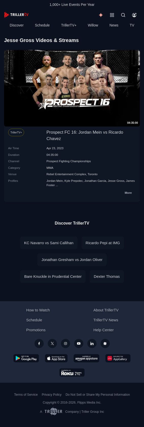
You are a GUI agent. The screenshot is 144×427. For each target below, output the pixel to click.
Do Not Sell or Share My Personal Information (98, 394)
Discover (16, 25)
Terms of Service (26, 394)
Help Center (103, 330)
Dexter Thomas (107, 276)
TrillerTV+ (69, 25)
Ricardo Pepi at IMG (103, 243)
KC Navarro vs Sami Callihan (48, 243)
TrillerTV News (105, 320)
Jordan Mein (54, 180)
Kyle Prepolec (74, 180)
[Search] (123, 15)
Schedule (42, 25)
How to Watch (38, 310)
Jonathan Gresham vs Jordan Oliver (71, 259)
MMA (49, 167)
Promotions (35, 330)
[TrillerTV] (16, 15)
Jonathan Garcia (95, 180)
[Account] (134, 15)
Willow (93, 25)
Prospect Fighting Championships (68, 161)
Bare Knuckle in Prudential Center (53, 276)
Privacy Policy (51, 394)
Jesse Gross (116, 180)
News (113, 25)
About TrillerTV (106, 310)
